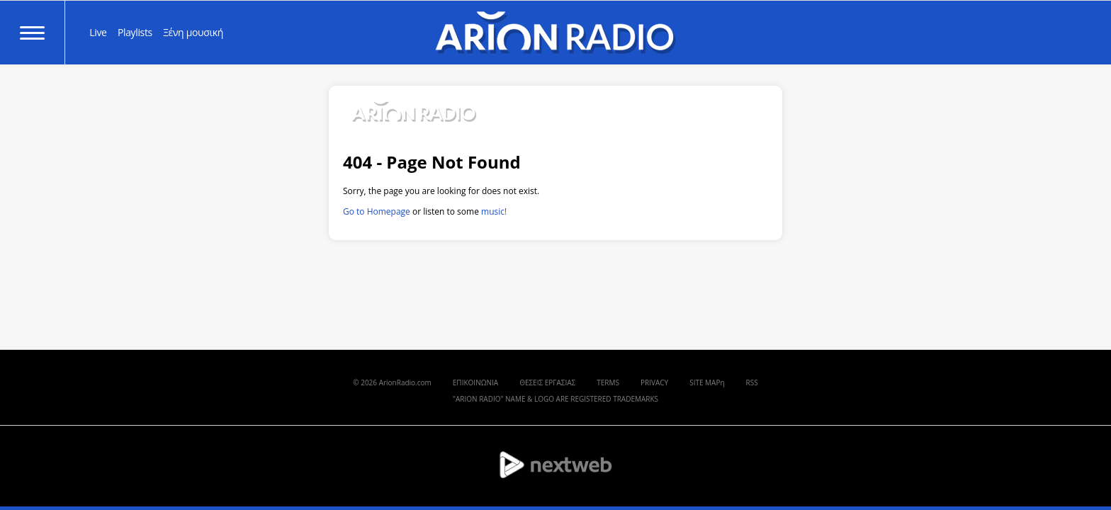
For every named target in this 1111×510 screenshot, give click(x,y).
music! (494, 211)
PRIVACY (654, 382)
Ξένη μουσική (193, 32)
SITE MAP (704, 382)
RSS (752, 382)
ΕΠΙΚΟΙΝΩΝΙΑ (475, 382)
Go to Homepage (376, 211)
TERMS (608, 382)
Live (97, 32)
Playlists (135, 32)
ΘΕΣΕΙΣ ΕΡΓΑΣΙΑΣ (547, 382)
